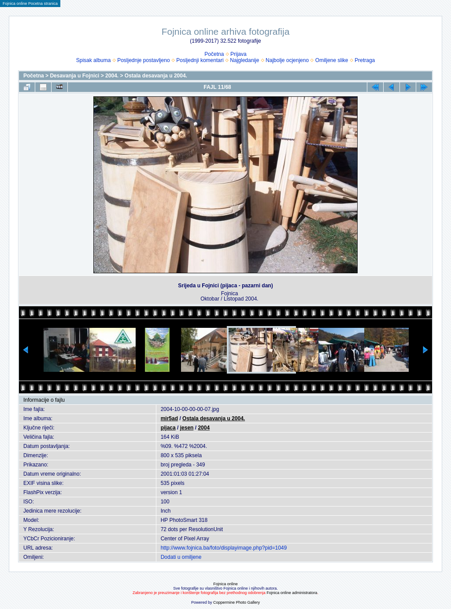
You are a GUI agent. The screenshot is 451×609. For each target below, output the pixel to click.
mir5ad (169, 418)
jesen (187, 428)
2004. (111, 76)
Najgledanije (244, 60)
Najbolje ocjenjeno (287, 60)
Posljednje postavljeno (143, 60)
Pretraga (365, 60)
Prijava (238, 54)
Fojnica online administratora (291, 593)
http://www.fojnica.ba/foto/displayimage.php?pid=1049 (224, 548)
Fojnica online (225, 584)
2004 (204, 428)
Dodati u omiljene (181, 557)
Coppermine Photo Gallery (236, 602)
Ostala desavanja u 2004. (156, 76)
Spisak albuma (93, 60)
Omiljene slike (331, 60)
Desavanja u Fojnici (74, 76)
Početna (214, 54)
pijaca (168, 428)
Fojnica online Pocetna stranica (30, 3)
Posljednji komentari (199, 60)
